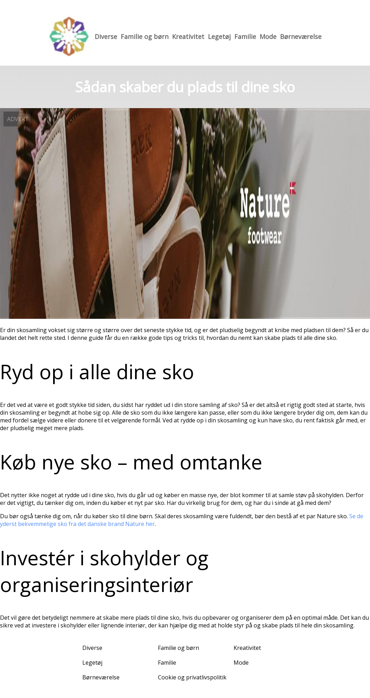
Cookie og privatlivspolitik (192, 677)
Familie (245, 36)
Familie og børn (144, 36)
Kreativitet (188, 36)
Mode (268, 36)
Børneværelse (300, 36)
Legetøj (219, 36)
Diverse (106, 36)
